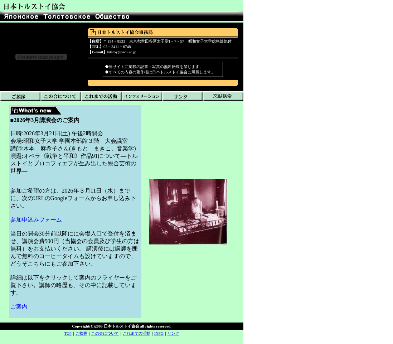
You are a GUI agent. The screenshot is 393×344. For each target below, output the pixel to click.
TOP (68, 333)
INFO (159, 333)
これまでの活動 (136, 333)
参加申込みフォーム (36, 220)
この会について (105, 333)
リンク (173, 333)
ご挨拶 (81, 333)
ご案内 (19, 307)
